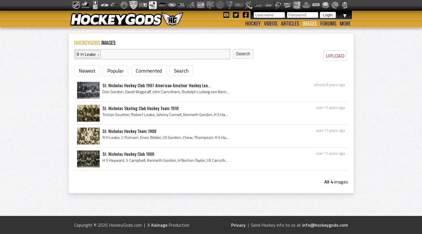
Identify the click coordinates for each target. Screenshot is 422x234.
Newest (87, 71)
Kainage (159, 225)
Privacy (238, 225)
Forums (328, 23)
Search (181, 71)
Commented (149, 71)
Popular (115, 71)
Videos (270, 23)
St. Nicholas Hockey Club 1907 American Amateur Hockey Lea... (156, 85)
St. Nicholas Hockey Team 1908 (129, 131)
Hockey (253, 23)
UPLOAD (335, 56)
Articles (290, 23)
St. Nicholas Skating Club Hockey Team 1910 (140, 108)
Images (310, 23)
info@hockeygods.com (325, 225)
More (345, 23)
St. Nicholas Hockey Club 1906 (128, 153)
